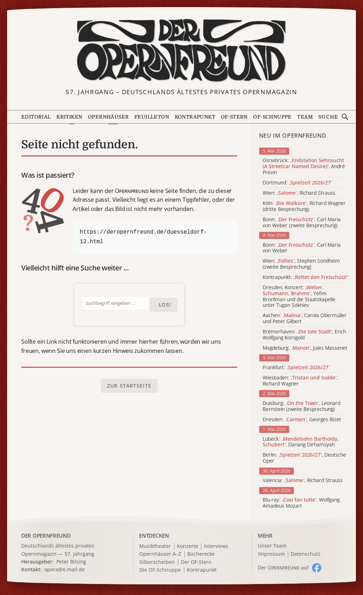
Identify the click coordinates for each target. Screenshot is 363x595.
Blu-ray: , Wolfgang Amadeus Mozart (301, 503)
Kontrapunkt (195, 117)
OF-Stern (234, 117)
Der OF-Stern (196, 562)
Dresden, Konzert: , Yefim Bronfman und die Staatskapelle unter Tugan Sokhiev (299, 296)
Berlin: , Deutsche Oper (304, 458)
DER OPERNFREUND (46, 535)
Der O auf (283, 567)
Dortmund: (297, 183)
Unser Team (272, 545)
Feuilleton (151, 117)
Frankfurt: (296, 368)
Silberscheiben (157, 562)
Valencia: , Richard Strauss (303, 480)
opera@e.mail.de (64, 569)
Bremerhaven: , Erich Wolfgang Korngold (304, 335)
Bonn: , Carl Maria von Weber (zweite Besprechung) (302, 223)
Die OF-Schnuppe (160, 570)
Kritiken (69, 117)
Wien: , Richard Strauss (299, 193)
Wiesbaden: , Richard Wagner (300, 381)
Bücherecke (201, 554)
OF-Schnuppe (272, 117)
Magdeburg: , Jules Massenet (305, 348)
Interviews (216, 546)
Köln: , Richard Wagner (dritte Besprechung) (304, 206)
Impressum (271, 554)
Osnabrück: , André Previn (304, 166)
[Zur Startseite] (181, 51)
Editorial (36, 117)
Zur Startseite (129, 385)
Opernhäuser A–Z (160, 554)
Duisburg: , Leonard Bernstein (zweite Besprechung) (301, 406)
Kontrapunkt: (305, 277)
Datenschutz (305, 554)
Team (305, 117)
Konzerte (187, 546)
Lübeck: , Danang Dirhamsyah (301, 442)
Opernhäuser (108, 117)
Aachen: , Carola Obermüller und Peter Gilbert (305, 319)
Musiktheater (155, 546)
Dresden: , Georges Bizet (302, 420)
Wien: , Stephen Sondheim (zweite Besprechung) (301, 264)
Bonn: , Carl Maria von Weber (302, 248)
